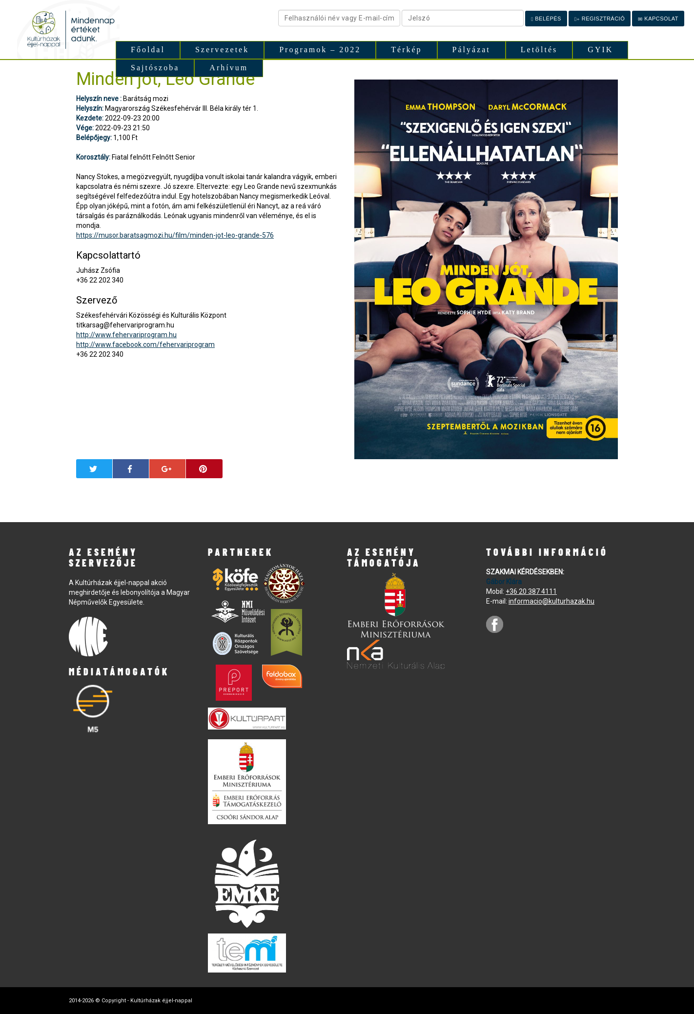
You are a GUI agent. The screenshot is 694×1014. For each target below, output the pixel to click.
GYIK (600, 49)
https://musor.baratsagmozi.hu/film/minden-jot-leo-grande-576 (175, 235)
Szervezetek (222, 49)
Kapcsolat (658, 19)
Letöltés (539, 49)
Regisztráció (599, 19)
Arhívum (228, 67)
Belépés (546, 19)
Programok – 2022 (320, 49)
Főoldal (148, 49)
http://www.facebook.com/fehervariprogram (145, 344)
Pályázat (471, 49)
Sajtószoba (155, 67)
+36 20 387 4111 (531, 591)
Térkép (406, 49)
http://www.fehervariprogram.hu (126, 335)
